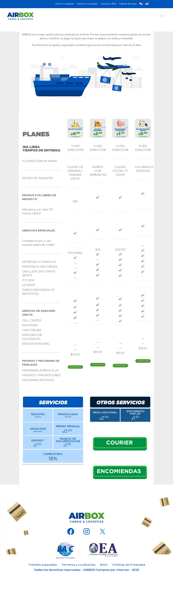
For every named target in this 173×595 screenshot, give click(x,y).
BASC (104, 564)
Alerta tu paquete (64, 3)
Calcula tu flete (108, 3)
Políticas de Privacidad (128, 564)
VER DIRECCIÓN (75, 148)
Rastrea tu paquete (87, 3)
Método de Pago (128, 3)
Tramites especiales (42, 564)
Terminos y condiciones (79, 564)
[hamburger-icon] (162, 16)
